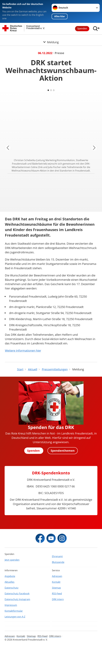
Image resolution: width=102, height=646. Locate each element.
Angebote (10, 576)
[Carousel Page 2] (51, 90)
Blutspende (58, 562)
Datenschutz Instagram (17, 599)
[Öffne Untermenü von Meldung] (51, 38)
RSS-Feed (57, 593)
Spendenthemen (63, 451)
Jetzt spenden (12, 559)
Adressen (57, 576)
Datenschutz (11, 587)
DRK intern (58, 599)
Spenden (82, 28)
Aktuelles (9, 582)
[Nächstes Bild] (94, 148)
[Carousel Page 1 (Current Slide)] (48, 90)
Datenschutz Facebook (17, 593)
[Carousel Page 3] (54, 90)
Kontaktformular (14, 610)
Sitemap (56, 587)
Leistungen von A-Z (15, 616)
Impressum (11, 605)
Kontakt (56, 582)
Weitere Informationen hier (23, 350)
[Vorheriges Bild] (8, 148)
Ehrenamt (57, 556)
